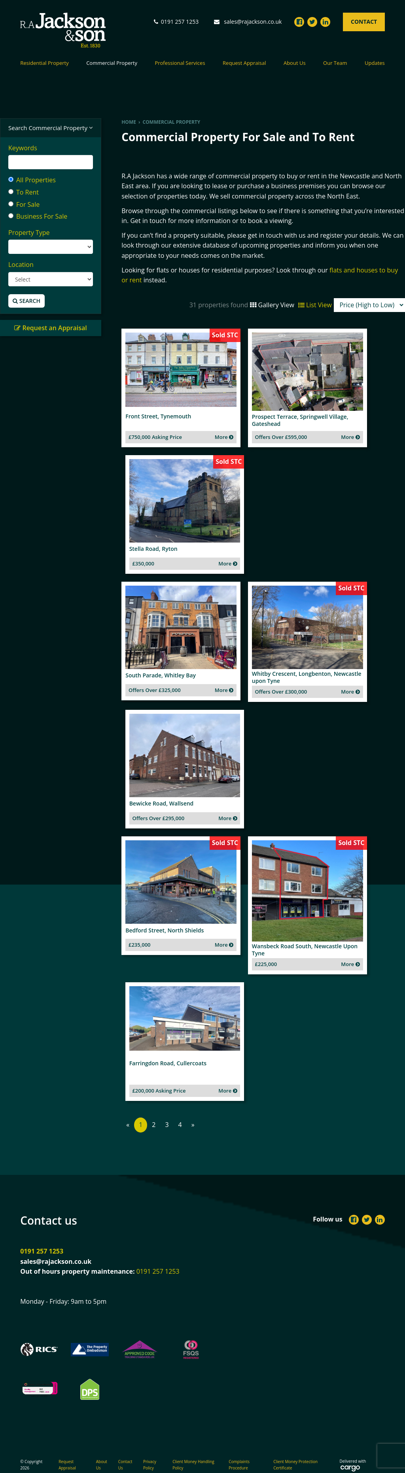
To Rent (23, 192)
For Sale (24, 204)
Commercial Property (111, 63)
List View (315, 305)
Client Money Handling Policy (193, 1454)
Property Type (29, 232)
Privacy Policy (149, 1454)
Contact (364, 21)
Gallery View (272, 305)
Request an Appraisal (50, 327)
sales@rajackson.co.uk (253, 21)
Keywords (22, 148)
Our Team (335, 63)
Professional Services (180, 63)
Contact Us (125, 1454)
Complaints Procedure (239, 1454)
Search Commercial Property (50, 128)
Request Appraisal (244, 63)
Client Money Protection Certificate (295, 1454)
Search (26, 300)
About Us (295, 63)
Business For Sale (37, 216)
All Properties (32, 180)
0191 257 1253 (41, 1241)
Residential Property (44, 63)
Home (128, 122)
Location (21, 264)
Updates (375, 63)
